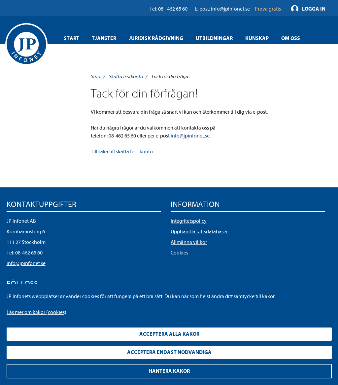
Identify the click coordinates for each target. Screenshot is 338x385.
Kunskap (257, 38)
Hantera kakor (169, 371)
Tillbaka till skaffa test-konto (122, 152)
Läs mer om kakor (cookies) (36, 312)
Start (71, 38)
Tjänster (104, 38)
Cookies (179, 253)
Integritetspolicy (189, 221)
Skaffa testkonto (126, 77)
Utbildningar (214, 38)
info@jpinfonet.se (190, 136)
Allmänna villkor (189, 242)
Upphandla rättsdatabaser (199, 232)
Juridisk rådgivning (156, 38)
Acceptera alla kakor (169, 334)
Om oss (290, 38)
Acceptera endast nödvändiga (169, 352)
